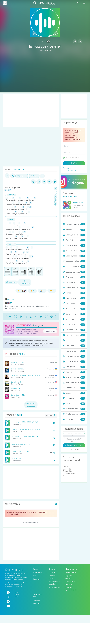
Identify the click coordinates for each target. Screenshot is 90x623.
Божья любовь (74, 245)
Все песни (51, 415)
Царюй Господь (17, 362)
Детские (74, 277)
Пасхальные (74, 351)
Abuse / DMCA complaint (54, 583)
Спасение (74, 398)
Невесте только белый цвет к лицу (26, 429)
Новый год (74, 345)
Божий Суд (74, 240)
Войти (74, 163)
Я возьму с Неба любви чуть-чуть (25, 422)
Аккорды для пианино (70, 583)
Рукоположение (74, 382)
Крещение (74, 319)
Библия (74, 230)
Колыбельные (74, 314)
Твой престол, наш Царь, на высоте (25, 375)
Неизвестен (45, 50)
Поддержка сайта (53, 577)
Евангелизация (74, 288)
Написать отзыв (54, 587)
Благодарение (74, 235)
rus (16, 592)
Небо (74, 340)
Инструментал (74, 303)
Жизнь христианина (74, 298)
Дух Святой (74, 282)
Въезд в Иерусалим (74, 272)
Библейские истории (74, 224)
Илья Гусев (9, 299)
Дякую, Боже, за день (20, 451)
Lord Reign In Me (17, 382)
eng (17, 594)
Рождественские (74, 377)
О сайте (52, 572)
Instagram (36, 600)
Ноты (34, 576)
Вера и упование (74, 256)
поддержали (74, 449)
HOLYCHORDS (23, 325)
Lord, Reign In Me (18, 395)
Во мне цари (16, 388)
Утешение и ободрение (74, 409)
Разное (74, 372)
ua (16, 597)
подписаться (50, 331)
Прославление (74, 361)
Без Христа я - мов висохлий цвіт (25, 437)
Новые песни (37, 572)
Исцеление (74, 309)
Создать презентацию (71, 589)
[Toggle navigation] (84, 2)
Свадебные (74, 388)
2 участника (15, 303)
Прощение (74, 367)
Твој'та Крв (16, 459)
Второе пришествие (74, 266)
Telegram (36, 603)
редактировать (15, 343)
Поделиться (25, 282)
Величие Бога (74, 251)
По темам (36, 579)
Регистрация (68, 168)
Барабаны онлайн (69, 577)
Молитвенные (74, 330)
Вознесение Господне (74, 261)
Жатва (74, 293)
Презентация (18, 169)
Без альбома (79, 202)
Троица (74, 403)
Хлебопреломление (74, 414)
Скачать (11, 282)
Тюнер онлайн (71, 572)
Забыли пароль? (69, 170)
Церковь (74, 419)
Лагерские (74, 324)
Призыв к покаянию (74, 356)
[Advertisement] (45, 73)
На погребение (74, 335)
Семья (74, 393)
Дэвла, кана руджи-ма (21, 444)
